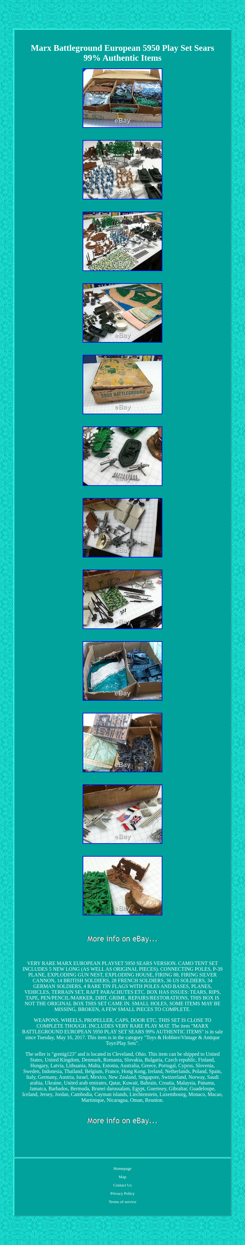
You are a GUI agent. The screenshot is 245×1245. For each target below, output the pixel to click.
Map (122, 1176)
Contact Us (122, 1185)
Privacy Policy (122, 1193)
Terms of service (122, 1201)
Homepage (122, 1168)
